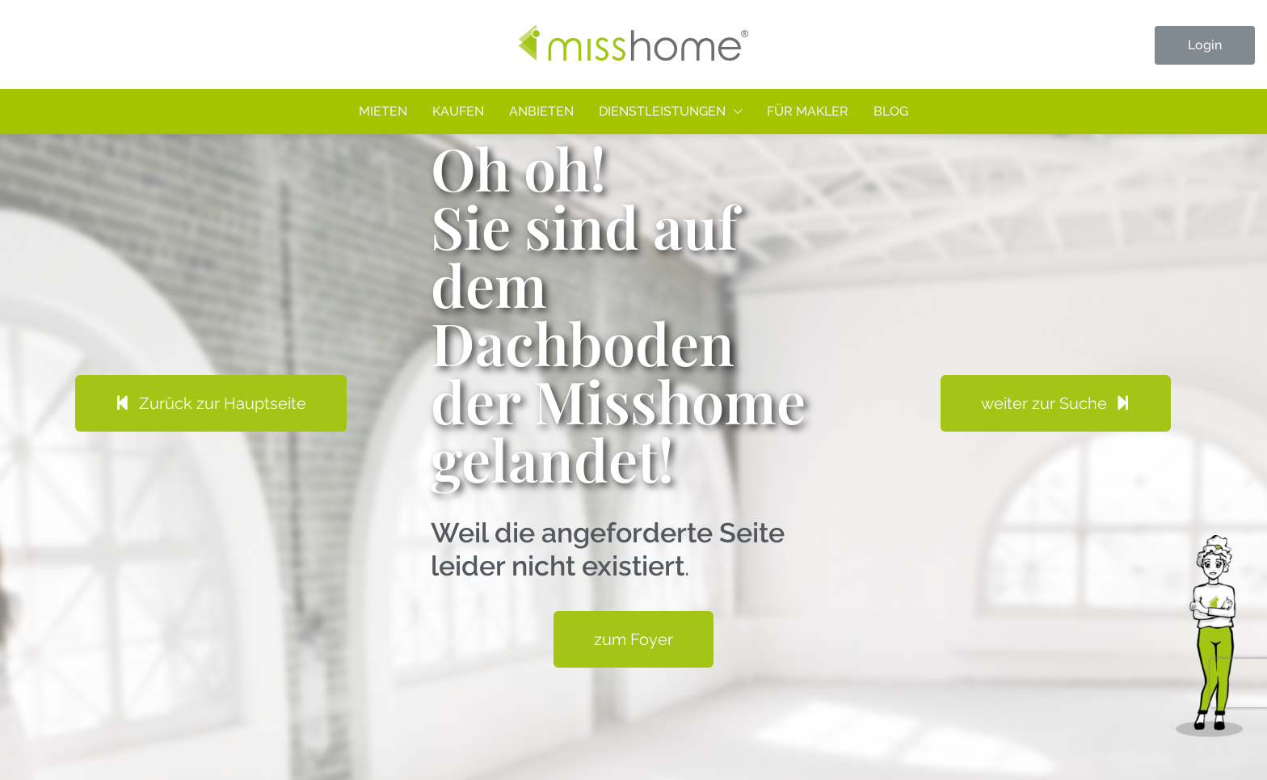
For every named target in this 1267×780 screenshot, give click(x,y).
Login (1205, 45)
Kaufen (458, 111)
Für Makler (807, 111)
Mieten (383, 111)
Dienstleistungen (662, 111)
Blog (890, 111)
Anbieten (541, 111)
